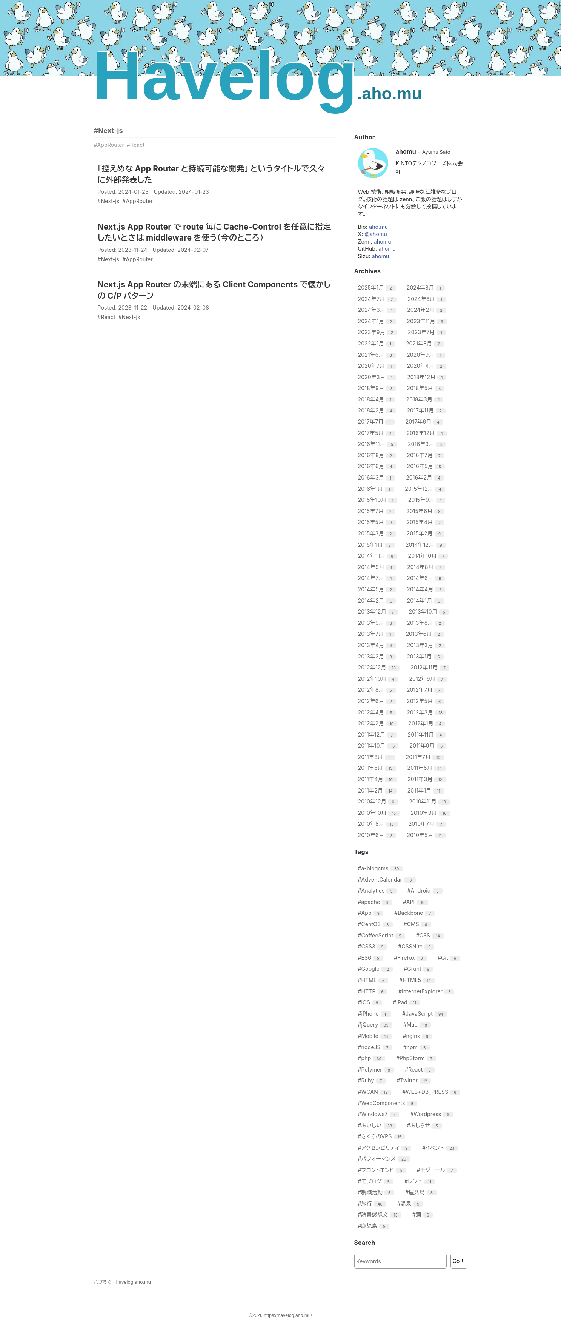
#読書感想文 (380, 1214)
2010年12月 (379, 801)
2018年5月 (426, 388)
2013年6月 (426, 634)
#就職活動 (377, 1192)
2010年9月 (431, 812)
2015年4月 (427, 522)
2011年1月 (426, 790)
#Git (450, 957)
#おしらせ (425, 1125)
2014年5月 (378, 589)
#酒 (423, 1214)
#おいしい (378, 1125)
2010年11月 (430, 801)
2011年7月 (426, 757)
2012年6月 (378, 701)
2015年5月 (378, 522)
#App (372, 913)
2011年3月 (427, 779)
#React (135, 145)
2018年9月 (378, 388)
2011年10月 (379, 745)
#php (372, 1058)
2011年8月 (377, 757)
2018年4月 (377, 399)
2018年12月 (427, 377)
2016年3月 (377, 477)
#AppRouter (109, 145)
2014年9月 (378, 567)
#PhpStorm (417, 1058)
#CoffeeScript (382, 935)
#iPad (407, 1002)
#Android (425, 890)
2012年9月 (429, 678)
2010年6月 (378, 835)
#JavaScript (425, 1013)
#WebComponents (388, 1103)
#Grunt (419, 968)
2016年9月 (428, 444)
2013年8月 (427, 623)
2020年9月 (427, 355)
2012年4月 (378, 712)
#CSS (431, 935)
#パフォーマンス (385, 1158)
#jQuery (376, 1024)
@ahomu (375, 234)
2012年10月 (379, 678)
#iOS (371, 1002)
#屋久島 (421, 1192)
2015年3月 (378, 533)
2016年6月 (378, 466)
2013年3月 (427, 645)
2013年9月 (378, 623)
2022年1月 (377, 343)
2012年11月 (430, 667)
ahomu (382, 241)
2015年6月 (426, 511)
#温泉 (411, 1203)
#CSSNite (417, 946)
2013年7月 (377, 634)
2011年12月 (378, 734)
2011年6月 (378, 768)
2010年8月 (379, 823)
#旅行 (373, 1203)
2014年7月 (378, 578)
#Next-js (108, 130)
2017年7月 (377, 421)
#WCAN (375, 1092)
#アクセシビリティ (385, 1147)
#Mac (418, 1024)
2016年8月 (378, 455)
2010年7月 (428, 823)
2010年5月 (427, 835)
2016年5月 (427, 466)
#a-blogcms (381, 868)
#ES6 (371, 957)
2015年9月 (427, 499)
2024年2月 (427, 310)
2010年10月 (380, 812)
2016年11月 (378, 444)
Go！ (459, 1261)
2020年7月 (378, 365)
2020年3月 (378, 377)
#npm (417, 1047)
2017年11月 (427, 410)
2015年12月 (426, 489)
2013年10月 (429, 611)
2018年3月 (426, 399)
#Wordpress (432, 1114)
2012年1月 (427, 723)
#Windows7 (379, 1114)
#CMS (418, 924)
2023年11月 (428, 321)
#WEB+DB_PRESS (432, 1092)
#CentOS (376, 924)
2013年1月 (426, 656)
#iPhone (375, 1013)
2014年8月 (427, 567)
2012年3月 (427, 712)
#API (416, 902)
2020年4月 (427, 365)
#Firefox (411, 957)
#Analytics (378, 890)
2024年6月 (427, 299)
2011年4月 (378, 779)
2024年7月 (378, 299)
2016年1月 (377, 489)
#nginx (418, 1036)
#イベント (441, 1147)
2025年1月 (378, 287)
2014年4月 (427, 589)
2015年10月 (378, 499)
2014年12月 (427, 544)
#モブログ (376, 1181)
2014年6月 (427, 578)
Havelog (257, 76)
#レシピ (420, 1181)
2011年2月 (378, 790)
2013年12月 (379, 611)
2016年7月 (426, 455)
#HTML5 (418, 980)
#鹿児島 (374, 1226)
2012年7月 (426, 689)
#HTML (374, 980)
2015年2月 (426, 533)
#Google (376, 968)
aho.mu (378, 227)
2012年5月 (426, 701)
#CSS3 (373, 946)
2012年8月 (378, 689)
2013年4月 (378, 645)
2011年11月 (428, 734)
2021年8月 (426, 343)
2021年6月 (378, 355)
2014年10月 (429, 555)
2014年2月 (378, 600)
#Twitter (415, 1080)
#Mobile (376, 1036)
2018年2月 (378, 410)
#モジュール (438, 1170)
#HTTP (373, 991)
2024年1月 (378, 321)
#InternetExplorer (427, 991)
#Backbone (415, 913)
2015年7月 (378, 511)
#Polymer (377, 1069)
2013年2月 (378, 656)
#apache (376, 902)
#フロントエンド (383, 1170)
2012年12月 (380, 667)
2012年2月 (379, 723)
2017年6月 (425, 421)
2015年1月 (377, 544)
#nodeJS (376, 1047)
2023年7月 (428, 332)
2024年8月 (427, 287)
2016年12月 (427, 433)
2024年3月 (378, 310)
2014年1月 (426, 600)
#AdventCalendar (388, 879)
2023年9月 (378, 332)
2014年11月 (378, 555)
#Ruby (373, 1080)
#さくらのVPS (382, 1136)
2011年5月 (427, 768)
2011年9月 (429, 745)
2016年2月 (426, 477)
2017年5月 (378, 433)
